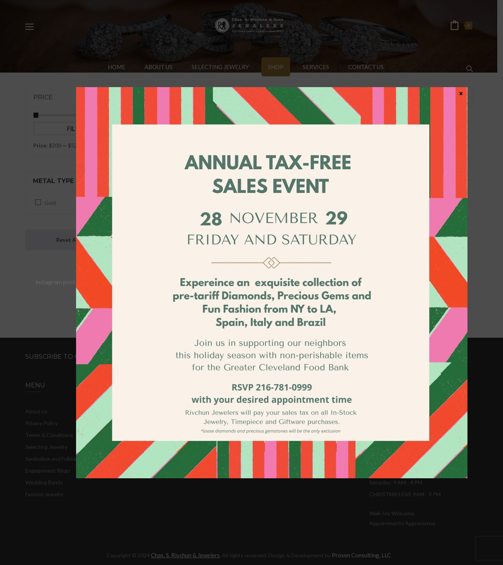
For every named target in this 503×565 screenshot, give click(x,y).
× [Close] (461, 93)
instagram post (55, 281)
